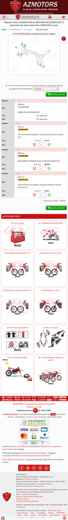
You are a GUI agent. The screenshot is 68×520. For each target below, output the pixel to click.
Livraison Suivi (32, 417)
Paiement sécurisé (34, 407)
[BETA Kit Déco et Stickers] (51, 339)
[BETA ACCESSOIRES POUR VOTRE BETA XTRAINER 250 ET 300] (17, 306)
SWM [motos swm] (19, 515)
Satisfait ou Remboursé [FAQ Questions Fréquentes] (19, 446)
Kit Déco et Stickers (50, 327)
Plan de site (21, 507)
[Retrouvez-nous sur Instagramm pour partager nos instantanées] (40, 467)
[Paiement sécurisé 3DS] (34, 432)
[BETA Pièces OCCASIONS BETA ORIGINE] (17, 370)
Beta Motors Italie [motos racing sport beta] (54, 510)
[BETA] (51, 376)
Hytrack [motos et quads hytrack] (51, 513)
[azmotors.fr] (27, 17)
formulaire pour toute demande (32, 486)
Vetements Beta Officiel (17, 327)
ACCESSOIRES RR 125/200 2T (50, 253)
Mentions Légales (22, 499)
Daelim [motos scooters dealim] (33, 515)
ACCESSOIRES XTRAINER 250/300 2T (17, 290)
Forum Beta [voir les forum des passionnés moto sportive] (42, 515)
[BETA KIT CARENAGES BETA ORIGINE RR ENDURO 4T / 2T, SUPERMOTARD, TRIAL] (51, 236)
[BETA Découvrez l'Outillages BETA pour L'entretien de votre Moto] (17, 236)
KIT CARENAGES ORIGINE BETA (50, 223)
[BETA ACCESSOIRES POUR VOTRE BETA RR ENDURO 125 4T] (51, 306)
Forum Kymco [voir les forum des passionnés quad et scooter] (55, 515)
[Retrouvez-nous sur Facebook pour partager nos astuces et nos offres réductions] (21, 467)
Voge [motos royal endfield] (32, 513)
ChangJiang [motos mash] (41, 513)
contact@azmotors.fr (44, 484)
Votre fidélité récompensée (13, 459)
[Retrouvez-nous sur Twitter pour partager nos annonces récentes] (28, 467)
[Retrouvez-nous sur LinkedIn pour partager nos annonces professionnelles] (46, 467)
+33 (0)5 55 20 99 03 (31, 479)
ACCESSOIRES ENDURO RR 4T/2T (17, 253)
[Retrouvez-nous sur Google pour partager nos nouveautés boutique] (34, 467)
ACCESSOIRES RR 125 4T (50, 290)
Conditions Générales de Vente (27, 501)
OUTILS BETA (17, 223)
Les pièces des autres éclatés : (21, 89)
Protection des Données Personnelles (29, 497)
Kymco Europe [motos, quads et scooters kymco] (22, 513)
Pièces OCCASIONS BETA (17, 357)
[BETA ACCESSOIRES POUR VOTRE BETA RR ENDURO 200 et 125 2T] (51, 269)
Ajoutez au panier (56, 94)
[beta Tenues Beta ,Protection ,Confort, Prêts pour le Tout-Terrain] (17, 340)
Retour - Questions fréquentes (27, 494)
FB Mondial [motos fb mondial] (60, 513)
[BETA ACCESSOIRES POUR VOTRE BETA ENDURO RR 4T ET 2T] (17, 269)
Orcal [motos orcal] (26, 515)
